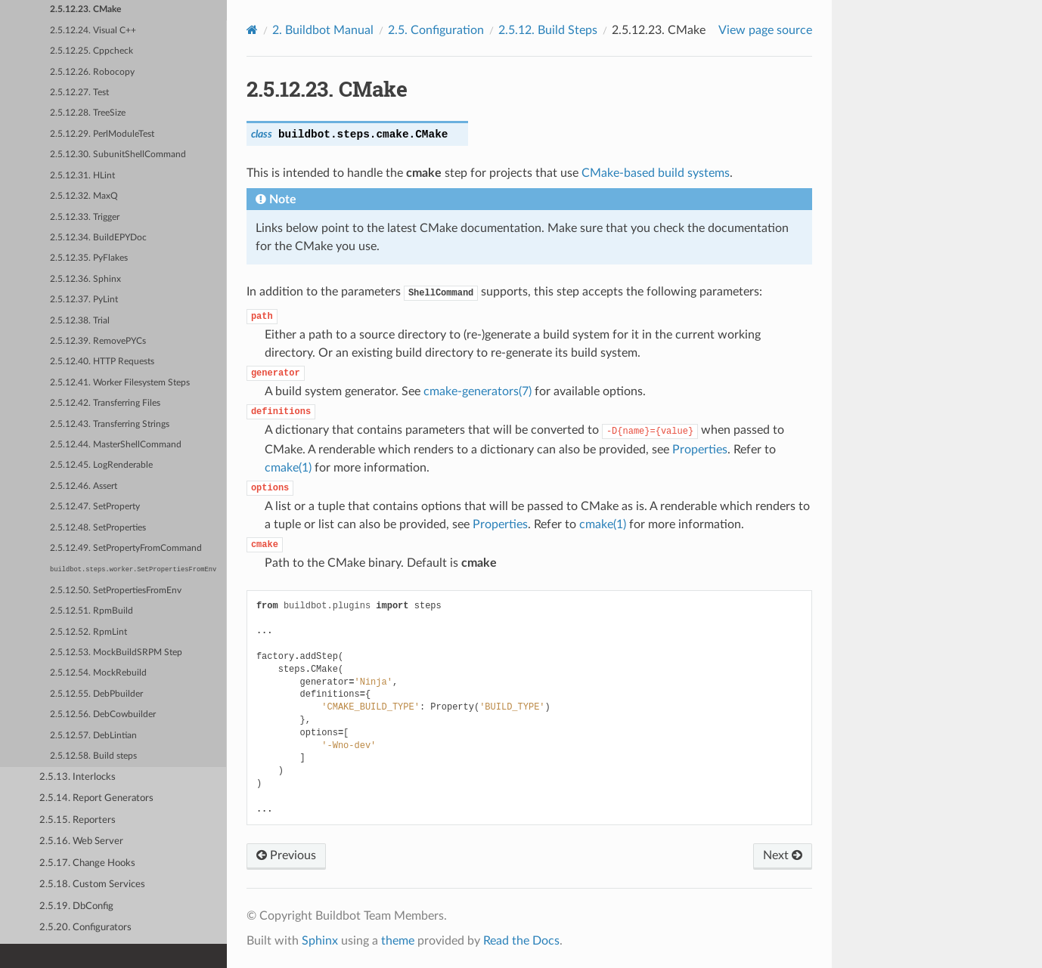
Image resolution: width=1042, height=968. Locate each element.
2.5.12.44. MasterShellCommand (115, 445)
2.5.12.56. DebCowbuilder (103, 714)
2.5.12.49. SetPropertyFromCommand (126, 548)
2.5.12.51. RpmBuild (91, 611)
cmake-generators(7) (477, 391)
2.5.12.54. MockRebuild (98, 673)
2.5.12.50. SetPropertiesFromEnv (115, 590)
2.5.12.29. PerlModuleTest (102, 134)
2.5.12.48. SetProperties (98, 528)
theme (397, 941)
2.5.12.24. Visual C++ (93, 30)
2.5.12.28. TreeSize (88, 113)
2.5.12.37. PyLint (84, 299)
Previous (286, 855)
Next (782, 855)
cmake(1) (288, 468)
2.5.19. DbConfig (76, 906)
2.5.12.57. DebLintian (93, 735)
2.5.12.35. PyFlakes (89, 258)
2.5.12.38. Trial (80, 321)
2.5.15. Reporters (77, 820)
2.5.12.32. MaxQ (84, 196)
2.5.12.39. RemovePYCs (98, 341)
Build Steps (547, 30)
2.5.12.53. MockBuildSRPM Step (116, 652)
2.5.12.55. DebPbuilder (96, 694)
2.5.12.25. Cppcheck (91, 51)
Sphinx (320, 941)
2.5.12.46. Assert (83, 486)
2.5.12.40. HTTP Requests (102, 361)
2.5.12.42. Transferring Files (105, 403)
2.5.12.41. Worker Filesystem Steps (120, 383)
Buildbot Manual (323, 30)
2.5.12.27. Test (79, 92)
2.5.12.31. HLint (82, 176)
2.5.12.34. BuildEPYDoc (98, 237)
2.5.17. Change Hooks (87, 863)
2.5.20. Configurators (85, 927)
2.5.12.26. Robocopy (92, 72)
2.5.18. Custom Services (92, 884)
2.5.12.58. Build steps (93, 756)
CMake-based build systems (655, 173)
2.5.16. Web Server (81, 841)
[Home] (252, 29)
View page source (765, 30)
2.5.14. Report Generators (96, 798)
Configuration (436, 30)
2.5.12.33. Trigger (84, 217)
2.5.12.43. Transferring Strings (109, 424)
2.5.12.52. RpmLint (88, 632)
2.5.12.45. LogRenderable (101, 465)
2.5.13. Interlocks (77, 777)
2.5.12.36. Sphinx (85, 279)
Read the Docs (521, 941)
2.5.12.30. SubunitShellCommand (118, 154)
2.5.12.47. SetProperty (95, 507)
